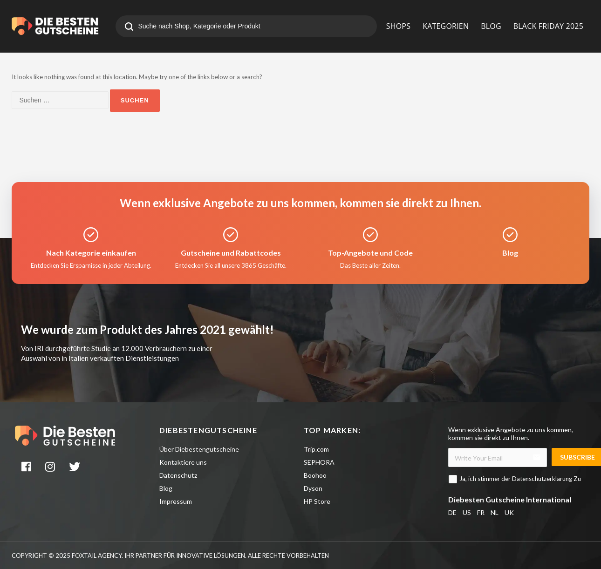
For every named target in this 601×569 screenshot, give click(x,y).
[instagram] (51, 468)
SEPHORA (319, 462)
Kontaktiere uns (183, 462)
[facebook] (27, 468)
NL (495, 512)
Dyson (313, 488)
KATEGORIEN (446, 26)
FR (481, 512)
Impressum (175, 501)
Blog (165, 488)
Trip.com (316, 449)
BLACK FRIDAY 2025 (548, 26)
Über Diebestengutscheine (199, 449)
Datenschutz (178, 475)
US (467, 512)
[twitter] (75, 468)
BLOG (491, 26)
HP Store (317, 501)
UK (509, 512)
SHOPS (398, 26)
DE (452, 512)
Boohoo (315, 475)
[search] (129, 27)
